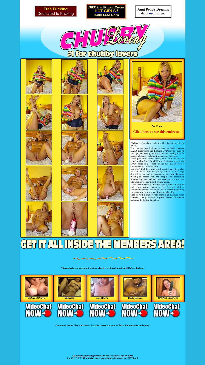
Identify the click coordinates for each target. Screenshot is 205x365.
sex (151, 13)
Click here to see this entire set (156, 132)
